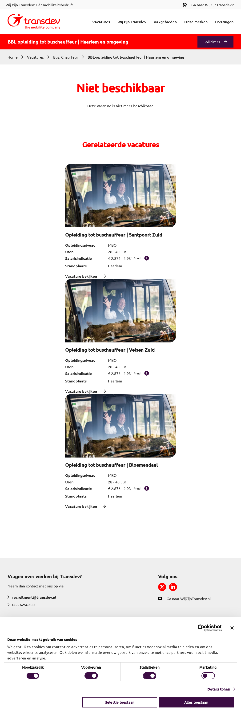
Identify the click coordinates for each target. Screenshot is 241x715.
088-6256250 (21, 604)
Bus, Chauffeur (65, 57)
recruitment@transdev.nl (32, 597)
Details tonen (219, 689)
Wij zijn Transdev (131, 21)
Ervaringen (224, 21)
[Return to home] (34, 21)
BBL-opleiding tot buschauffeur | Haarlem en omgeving (136, 57)
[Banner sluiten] (232, 628)
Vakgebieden (165, 21)
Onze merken (196, 21)
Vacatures (101, 21)
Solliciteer (212, 41)
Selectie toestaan (119, 702)
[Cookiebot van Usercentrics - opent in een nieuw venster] (201, 627)
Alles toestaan (196, 702)
